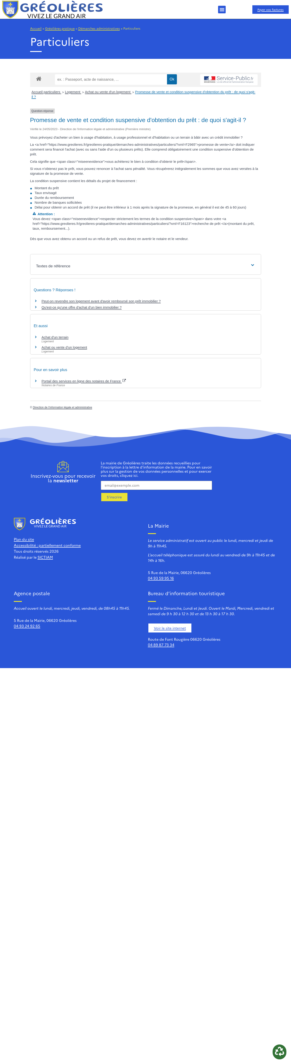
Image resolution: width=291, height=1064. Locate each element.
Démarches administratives (99, 28)
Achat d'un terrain (55, 337)
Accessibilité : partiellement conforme (47, 545)
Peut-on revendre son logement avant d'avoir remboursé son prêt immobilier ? (101, 301)
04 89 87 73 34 (161, 644)
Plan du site (24, 539)
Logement (73, 92)
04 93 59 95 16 (161, 578)
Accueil (36, 28)
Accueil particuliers (46, 92)
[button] (222, 9)
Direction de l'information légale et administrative (62, 407)
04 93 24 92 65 (27, 625)
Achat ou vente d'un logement (108, 92)
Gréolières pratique (60, 28)
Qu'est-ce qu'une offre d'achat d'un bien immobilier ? (82, 307)
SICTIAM (45, 557)
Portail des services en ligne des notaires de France (84, 381)
